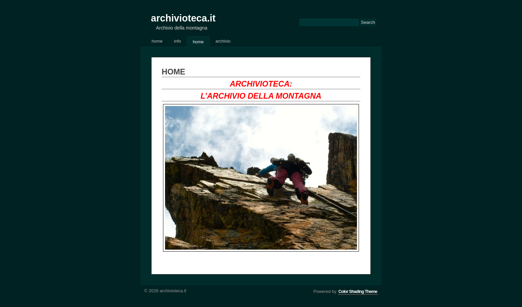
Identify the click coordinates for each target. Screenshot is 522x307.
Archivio (223, 41)
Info (177, 41)
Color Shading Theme (357, 291)
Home (157, 41)
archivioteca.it (183, 18)
